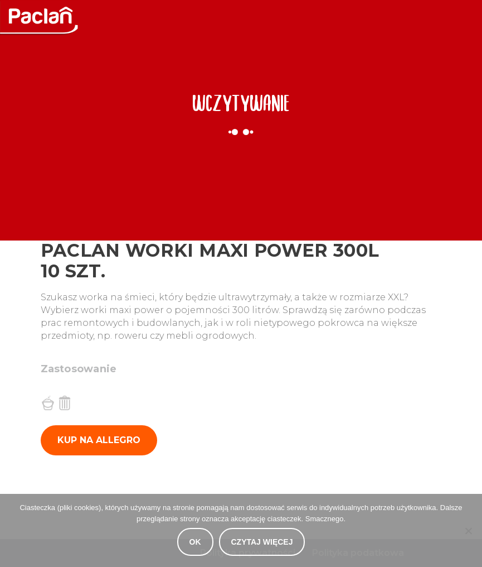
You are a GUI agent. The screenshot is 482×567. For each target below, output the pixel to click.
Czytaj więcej (262, 541)
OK (195, 541)
